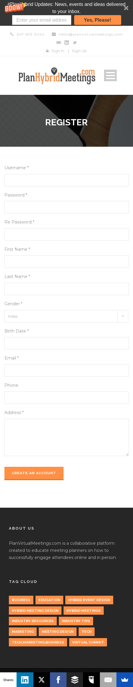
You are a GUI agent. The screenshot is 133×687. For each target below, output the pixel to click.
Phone (11, 385)
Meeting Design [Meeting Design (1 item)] (58, 632)
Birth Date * (16, 331)
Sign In (57, 50)
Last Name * (17, 276)
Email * (11, 358)
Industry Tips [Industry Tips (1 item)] (76, 621)
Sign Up (79, 50)
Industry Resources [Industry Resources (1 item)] (33, 621)
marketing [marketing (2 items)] (23, 632)
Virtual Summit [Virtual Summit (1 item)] (88, 642)
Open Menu (110, 75)
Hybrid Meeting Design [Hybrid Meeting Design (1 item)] (35, 610)
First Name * (17, 249)
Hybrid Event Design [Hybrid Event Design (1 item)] (89, 600)
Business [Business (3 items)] (21, 600)
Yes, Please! (97, 20)
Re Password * (19, 222)
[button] (66, 13)
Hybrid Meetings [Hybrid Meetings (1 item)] (83, 610)
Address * (14, 412)
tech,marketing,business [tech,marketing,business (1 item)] (38, 642)
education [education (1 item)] (49, 600)
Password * (15, 195)
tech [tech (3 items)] (87, 632)
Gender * (13, 303)
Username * (16, 167)
